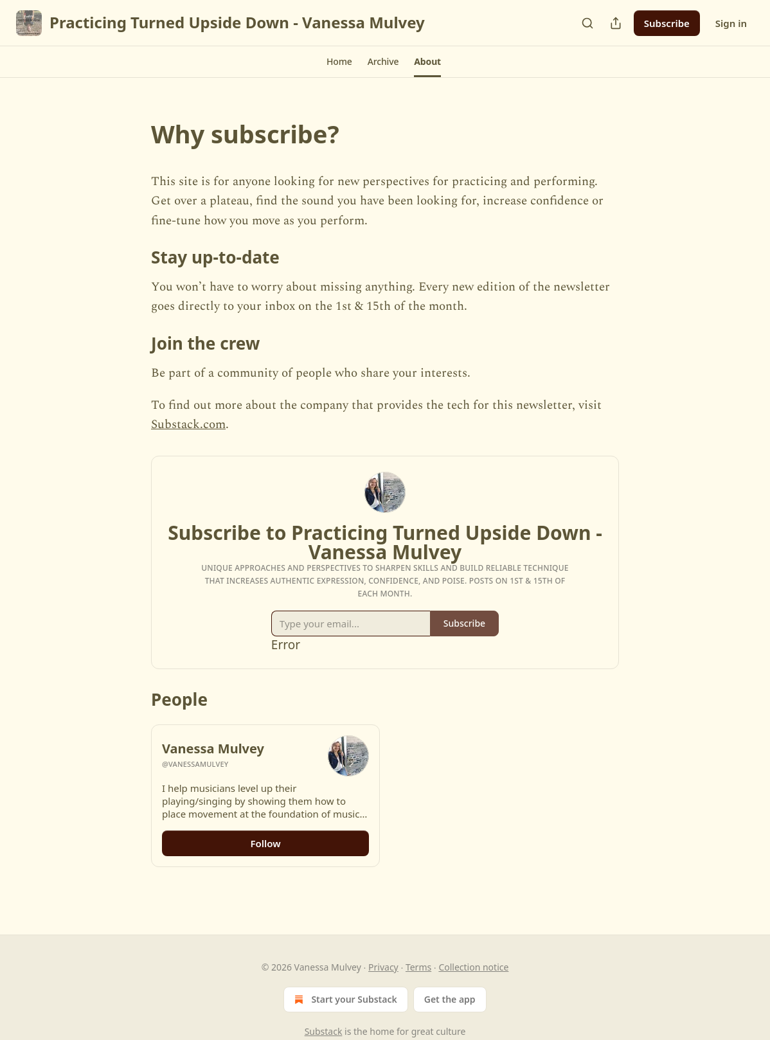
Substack (324, 1031)
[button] (339, 61)
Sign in (731, 23)
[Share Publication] (616, 23)
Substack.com (188, 424)
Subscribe (667, 23)
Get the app (450, 999)
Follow (265, 843)
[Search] (587, 23)
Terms (418, 967)
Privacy (383, 967)
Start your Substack (344, 999)
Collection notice (473, 967)
